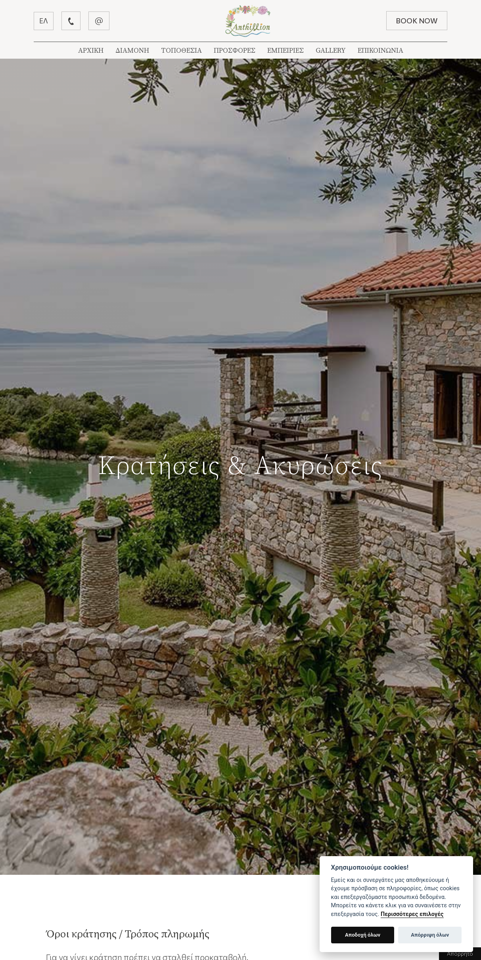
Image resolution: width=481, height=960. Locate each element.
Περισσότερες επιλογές (412, 914)
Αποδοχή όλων (362, 935)
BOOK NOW (417, 20)
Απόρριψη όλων (430, 935)
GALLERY (331, 50)
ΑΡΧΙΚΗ (90, 50)
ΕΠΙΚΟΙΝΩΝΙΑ (380, 50)
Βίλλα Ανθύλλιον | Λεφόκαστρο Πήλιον (248, 21)
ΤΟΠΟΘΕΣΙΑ (181, 50)
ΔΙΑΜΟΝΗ (132, 50)
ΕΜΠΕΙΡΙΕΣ (285, 50)
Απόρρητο (460, 953)
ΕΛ (43, 21)
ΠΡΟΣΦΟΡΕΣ (234, 50)
